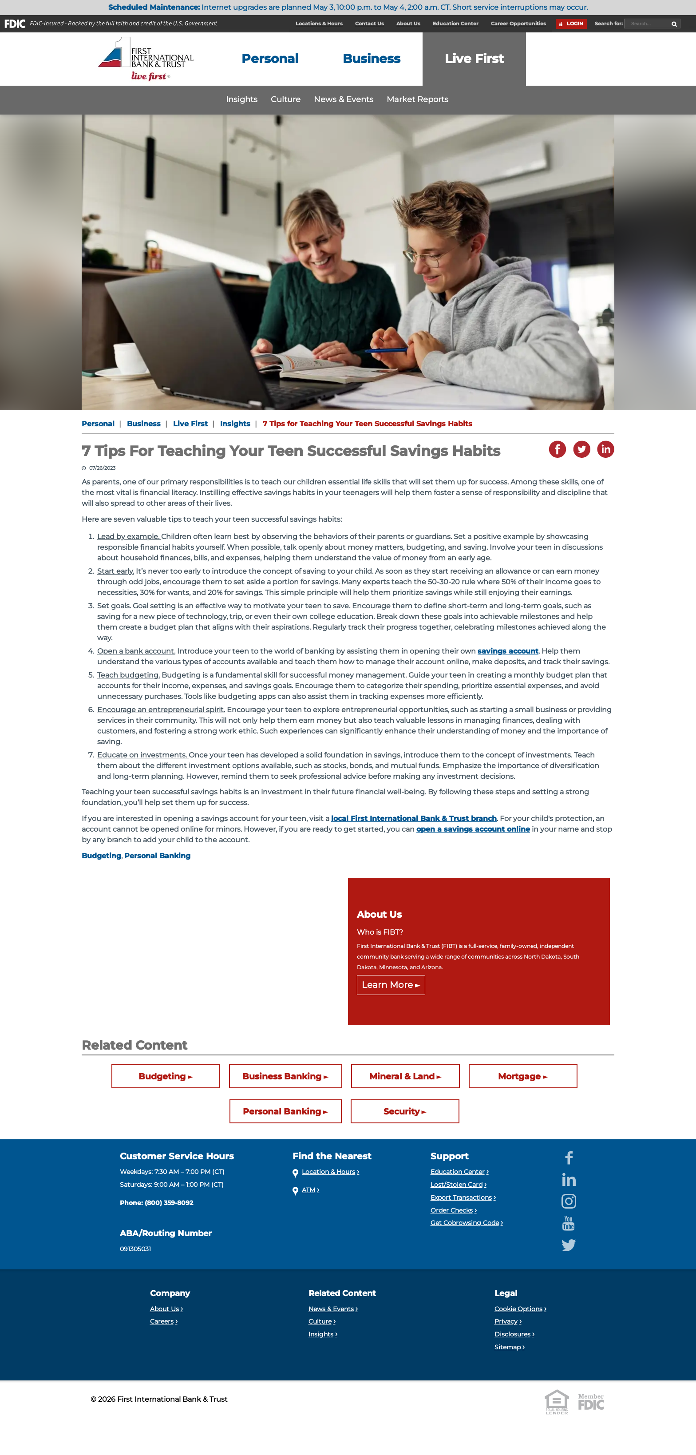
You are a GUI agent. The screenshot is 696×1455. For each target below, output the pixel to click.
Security (401, 1111)
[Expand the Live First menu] (474, 59)
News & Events (343, 99)
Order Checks (452, 1210)
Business (144, 424)
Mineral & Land (402, 1076)
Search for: (609, 23)
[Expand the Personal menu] (269, 59)
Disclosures (512, 1334)
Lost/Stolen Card (456, 1185)
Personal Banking (157, 856)
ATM (308, 1190)
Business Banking (281, 1076)
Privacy (506, 1321)
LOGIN (575, 24)
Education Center (455, 24)
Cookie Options (518, 1309)
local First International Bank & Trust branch (414, 818)
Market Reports (417, 99)
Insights (241, 99)
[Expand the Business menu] (371, 59)
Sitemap (507, 1347)
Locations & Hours (319, 24)
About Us (408, 24)
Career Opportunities (518, 24)
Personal (98, 424)
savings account (508, 651)
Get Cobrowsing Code (465, 1223)
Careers (162, 1321)
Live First (190, 424)
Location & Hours (328, 1172)
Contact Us (369, 24)
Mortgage (519, 1076)
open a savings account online (473, 829)
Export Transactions (461, 1197)
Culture (286, 99)
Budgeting (101, 856)
